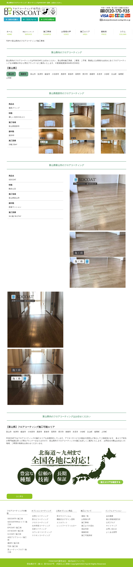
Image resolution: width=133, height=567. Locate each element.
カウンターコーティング (42, 532)
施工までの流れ (87, 526)
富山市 (11, 74)
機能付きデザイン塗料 (66, 519)
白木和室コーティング (41, 526)
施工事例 (85, 522)
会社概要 (109, 516)
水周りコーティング (40, 516)
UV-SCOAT (11, 531)
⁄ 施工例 (20, 519)
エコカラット (62, 522)
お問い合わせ (111, 529)
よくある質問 (111, 532)
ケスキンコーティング (41, 535)
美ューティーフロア (15, 549)
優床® (9, 543)
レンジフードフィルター (67, 526)
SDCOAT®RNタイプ (15, 522)
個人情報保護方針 (113, 519)
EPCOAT (11, 528)
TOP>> (9, 41)
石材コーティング (39, 529)
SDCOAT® (11, 519)
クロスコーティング (40, 522)
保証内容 (85, 529)
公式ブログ (110, 522)
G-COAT (10, 534)
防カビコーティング (40, 519)
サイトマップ (111, 526)
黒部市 (23, 74)
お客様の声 (85, 519)
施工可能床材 (86, 535)
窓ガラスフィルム (64, 516)
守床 (9, 546)
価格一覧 (85, 516)
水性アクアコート (14, 537)
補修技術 (85, 532)
